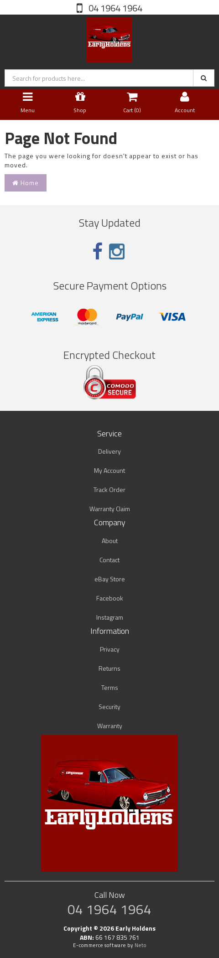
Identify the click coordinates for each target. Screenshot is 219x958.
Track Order (109, 489)
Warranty (109, 725)
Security (109, 706)
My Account (109, 470)
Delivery (109, 451)
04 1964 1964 (114, 8)
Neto (140, 945)
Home (25, 182)
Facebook (109, 598)
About (110, 540)
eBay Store (109, 579)
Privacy (110, 649)
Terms (109, 687)
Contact (109, 559)
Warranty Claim (109, 508)
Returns (109, 668)
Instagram (109, 617)
